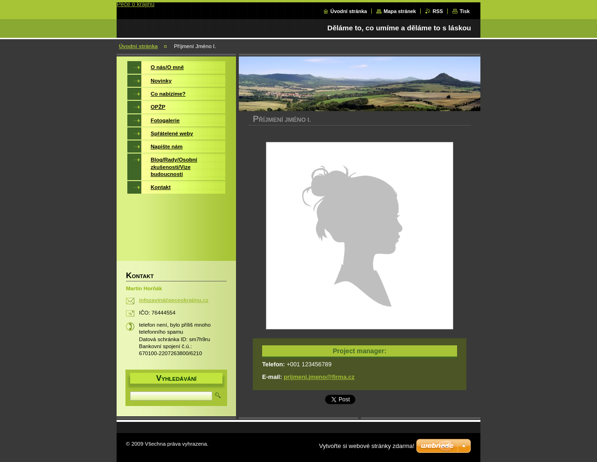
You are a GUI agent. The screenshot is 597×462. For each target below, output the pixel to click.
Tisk (464, 11)
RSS (437, 11)
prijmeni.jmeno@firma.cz (319, 376)
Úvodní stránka (348, 11)
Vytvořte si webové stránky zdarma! (367, 445)
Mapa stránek (399, 11)
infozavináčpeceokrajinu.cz (173, 300)
